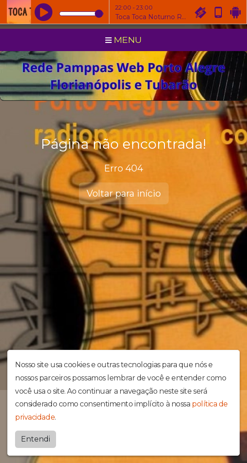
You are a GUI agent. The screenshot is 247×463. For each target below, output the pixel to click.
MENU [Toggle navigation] (123, 39)
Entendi (35, 439)
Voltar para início (124, 193)
